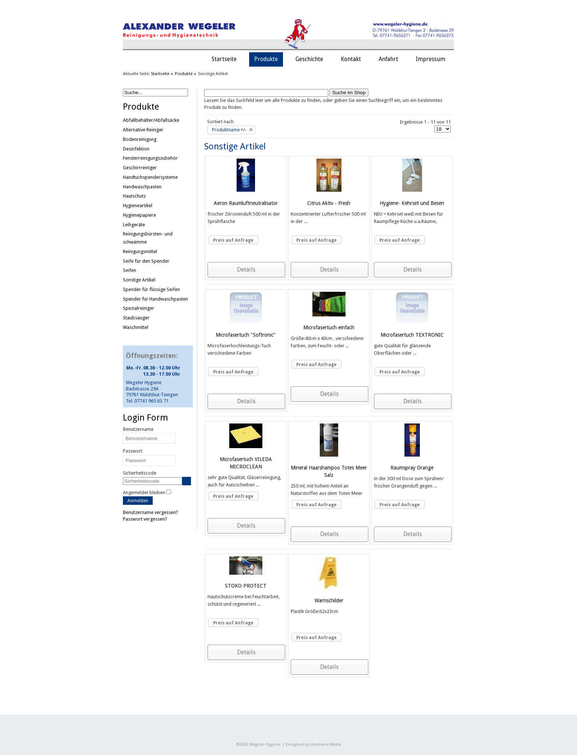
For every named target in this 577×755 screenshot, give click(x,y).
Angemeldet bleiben (144, 492)
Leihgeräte (134, 224)
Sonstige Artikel (139, 280)
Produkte (266, 59)
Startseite (224, 59)
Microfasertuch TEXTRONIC (412, 335)
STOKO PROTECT (245, 586)
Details (246, 269)
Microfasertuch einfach (328, 327)
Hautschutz (134, 196)
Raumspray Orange (411, 468)
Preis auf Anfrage (233, 240)
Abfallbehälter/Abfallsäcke (151, 120)
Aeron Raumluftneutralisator (246, 203)
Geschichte (309, 59)
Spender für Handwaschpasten (155, 299)
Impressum (430, 59)
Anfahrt (388, 59)
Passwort (132, 451)
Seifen (129, 270)
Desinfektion (136, 149)
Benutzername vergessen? (150, 512)
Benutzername (138, 429)
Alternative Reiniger (143, 129)
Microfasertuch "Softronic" (246, 335)
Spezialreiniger (138, 308)
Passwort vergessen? (145, 519)
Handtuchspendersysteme (150, 177)
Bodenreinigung (139, 139)
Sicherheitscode (139, 473)
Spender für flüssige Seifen (151, 289)
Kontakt (351, 59)
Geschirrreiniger (140, 167)
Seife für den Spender (146, 261)
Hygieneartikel (137, 205)
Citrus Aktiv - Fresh (328, 203)
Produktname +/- (229, 129)
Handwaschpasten (142, 186)
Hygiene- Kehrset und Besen (412, 203)
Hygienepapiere (139, 215)
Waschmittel (135, 327)
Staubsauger (136, 317)
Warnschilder (329, 600)
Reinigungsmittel (140, 251)
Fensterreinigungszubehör (150, 158)
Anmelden (137, 500)
